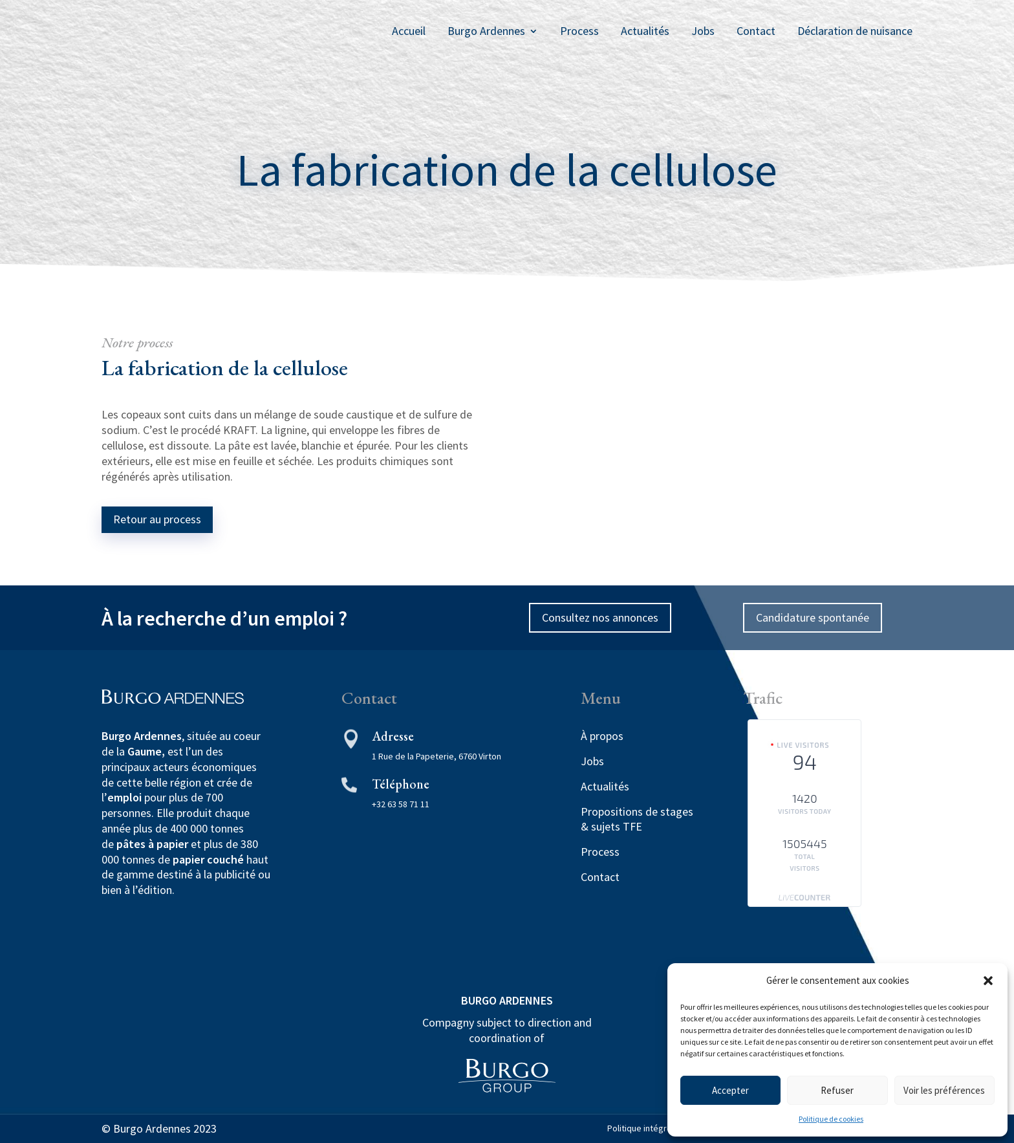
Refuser (837, 1090)
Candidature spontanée (812, 617)
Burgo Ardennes (486, 30)
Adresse (393, 736)
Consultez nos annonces (600, 617)
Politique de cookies (831, 1119)
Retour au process (157, 519)
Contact (756, 30)
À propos (602, 735)
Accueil (409, 30)
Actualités (645, 30)
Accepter (730, 1090)
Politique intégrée (642, 1128)
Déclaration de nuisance (854, 30)
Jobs (703, 30)
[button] (988, 980)
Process (579, 30)
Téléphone (400, 784)
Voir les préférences (944, 1090)
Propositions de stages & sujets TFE (637, 819)
